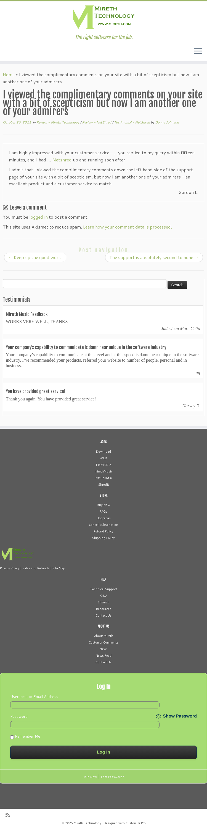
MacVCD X (103, 465)
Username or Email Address (34, 696)
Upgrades (104, 518)
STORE (103, 495)
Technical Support (103, 589)
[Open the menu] (198, 51)
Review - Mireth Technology (58, 122)
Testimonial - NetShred (132, 122)
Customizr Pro (136, 823)
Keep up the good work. (35, 257)
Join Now (90, 777)
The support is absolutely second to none (154, 257)
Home (9, 74)
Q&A (103, 595)
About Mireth (103, 636)
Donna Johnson (167, 122)
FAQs (103, 511)
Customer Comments (103, 642)
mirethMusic (104, 471)
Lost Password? (112, 777)
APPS (103, 442)
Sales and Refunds (35, 568)
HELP (103, 579)
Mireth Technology (87, 823)
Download (103, 451)
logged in (38, 217)
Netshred (62, 159)
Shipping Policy (103, 538)
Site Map (58, 568)
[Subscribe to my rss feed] (9, 815)
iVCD (103, 458)
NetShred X (103, 478)
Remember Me (25, 736)
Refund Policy (103, 531)
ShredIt (103, 484)
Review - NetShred (97, 122)
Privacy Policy (9, 568)
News (104, 649)
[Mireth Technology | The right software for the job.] (103, 18)
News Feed (104, 655)
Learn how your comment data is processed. (127, 227)
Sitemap (103, 602)
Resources (103, 609)
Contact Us (103, 615)
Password (19, 716)
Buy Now (103, 505)
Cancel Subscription (103, 525)
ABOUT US (104, 626)
